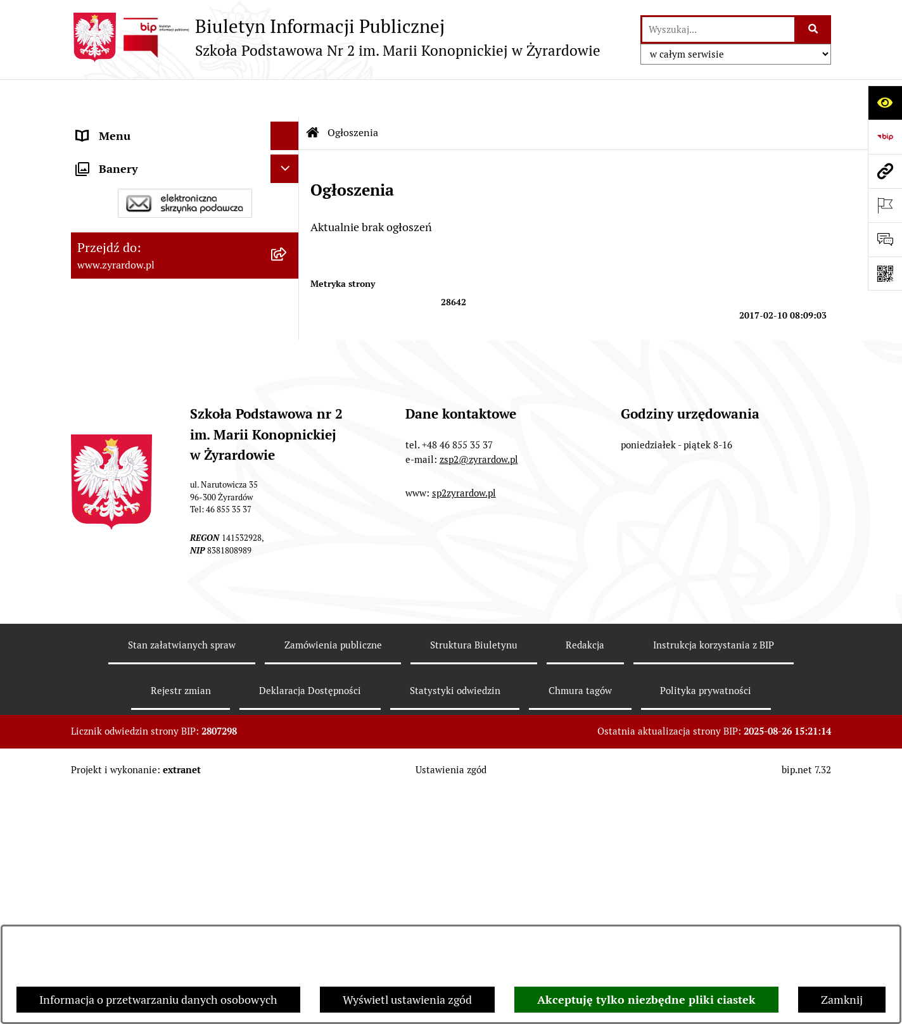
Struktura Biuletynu (474, 877)
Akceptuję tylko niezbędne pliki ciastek (646, 999)
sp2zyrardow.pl (464, 725)
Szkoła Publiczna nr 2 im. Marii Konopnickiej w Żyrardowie (154, 135)
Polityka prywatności (705, 922)
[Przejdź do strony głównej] (335, 37)
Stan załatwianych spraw (182, 877)
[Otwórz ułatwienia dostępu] (885, 102)
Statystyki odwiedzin (455, 922)
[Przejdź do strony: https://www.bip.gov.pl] (885, 137)
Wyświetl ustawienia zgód (407, 999)
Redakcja (585, 877)
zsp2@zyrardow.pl (479, 691)
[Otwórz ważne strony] (885, 205)
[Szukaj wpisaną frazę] (813, 29)
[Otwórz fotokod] (885, 273)
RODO (92, 428)
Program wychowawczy (135, 371)
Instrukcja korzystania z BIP (713, 877)
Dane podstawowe (122, 172)
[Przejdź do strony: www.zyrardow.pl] (885, 171)
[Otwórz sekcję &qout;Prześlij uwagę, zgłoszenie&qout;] (885, 239)
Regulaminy (106, 286)
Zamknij (842, 999)
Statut (92, 257)
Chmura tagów (580, 922)
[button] (287, 200)
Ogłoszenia (105, 314)
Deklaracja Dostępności (135, 229)
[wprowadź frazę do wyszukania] (718, 29)
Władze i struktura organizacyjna (160, 200)
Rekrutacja (103, 343)
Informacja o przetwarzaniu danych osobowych (158, 999)
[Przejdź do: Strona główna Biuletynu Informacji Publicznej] (313, 95)
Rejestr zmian (181, 922)
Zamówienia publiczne (333, 877)
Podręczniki (106, 400)
